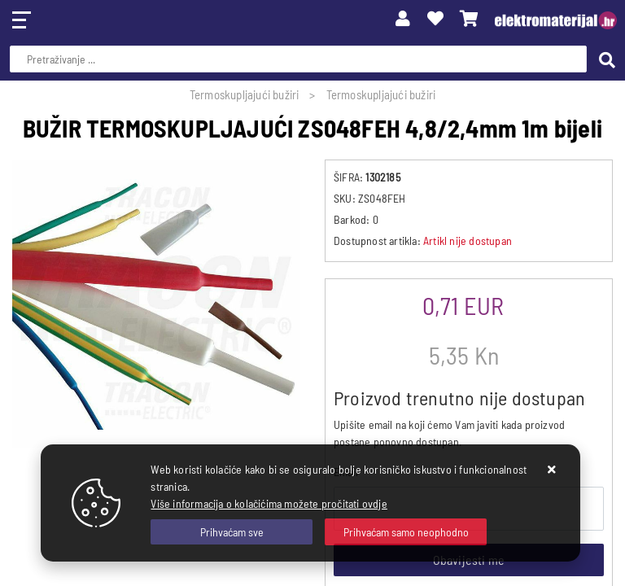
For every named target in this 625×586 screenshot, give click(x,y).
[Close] (231, 531)
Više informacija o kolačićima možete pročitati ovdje (269, 503)
